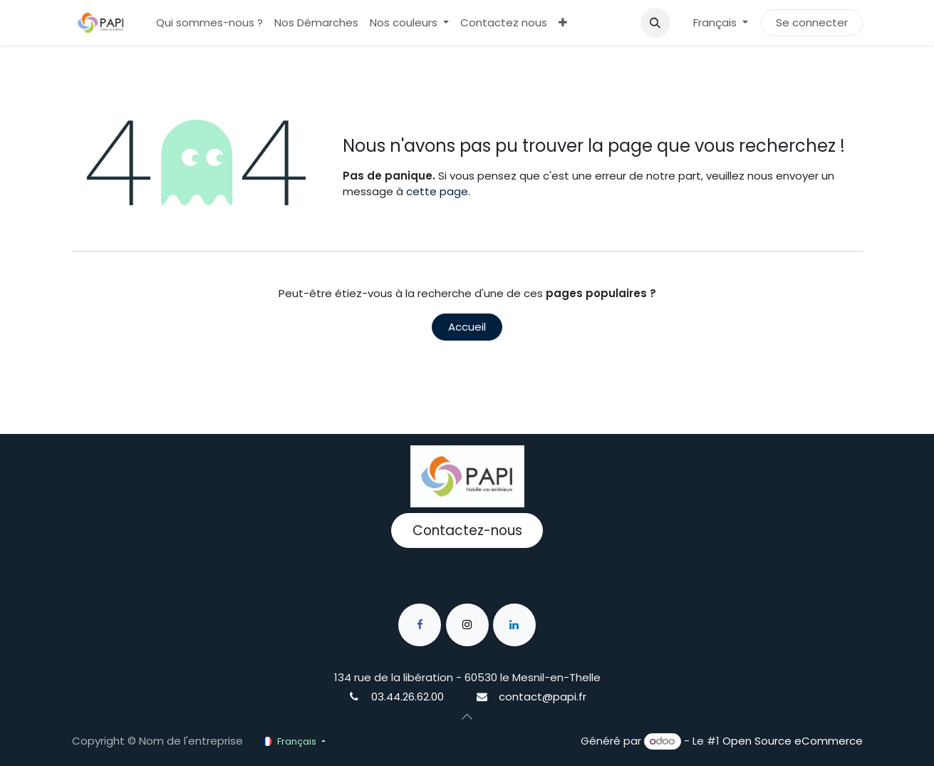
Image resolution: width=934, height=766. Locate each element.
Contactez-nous (467, 530)
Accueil (467, 326)
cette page (437, 191)
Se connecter (812, 22)
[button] (655, 23)
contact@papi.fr (542, 696)
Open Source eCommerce (792, 740)
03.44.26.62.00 (407, 696)
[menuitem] (209, 23)
